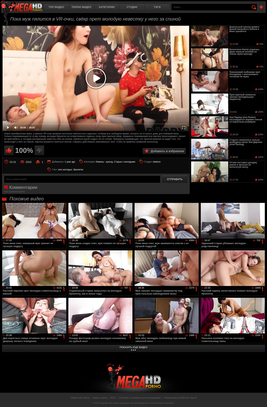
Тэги (157, 7)
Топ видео (56, 7)
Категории (107, 7)
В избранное (261, 7)
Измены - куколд (104, 162)
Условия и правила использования (140, 397)
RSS (113, 397)
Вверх (261, 400)
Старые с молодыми (124, 162)
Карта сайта (100, 397)
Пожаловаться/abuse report (180, 397)
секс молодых (65, 169)
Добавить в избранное (167, 151)
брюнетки (78, 169)
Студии (132, 7)
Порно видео (81, 7)
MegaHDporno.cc (21, 6)
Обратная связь (80, 397)
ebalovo (157, 162)
